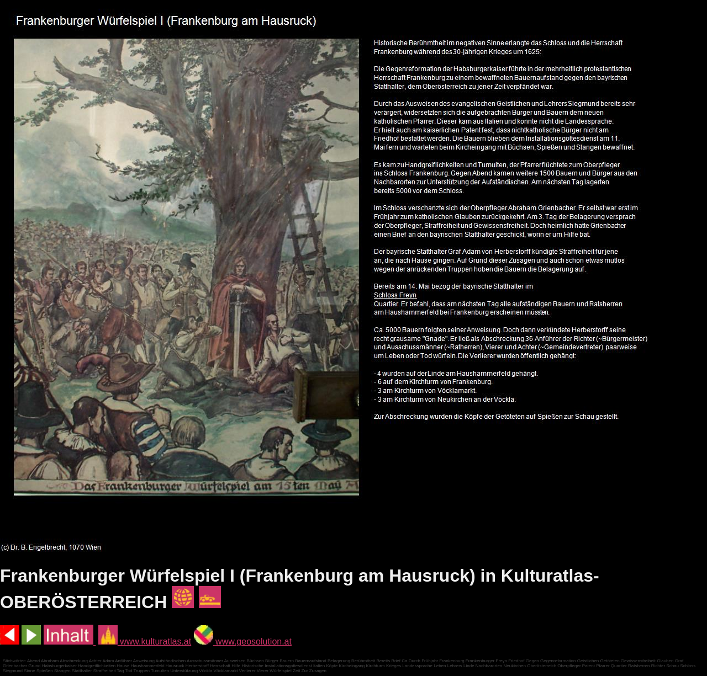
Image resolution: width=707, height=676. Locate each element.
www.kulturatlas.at (144, 641)
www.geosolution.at (243, 641)
